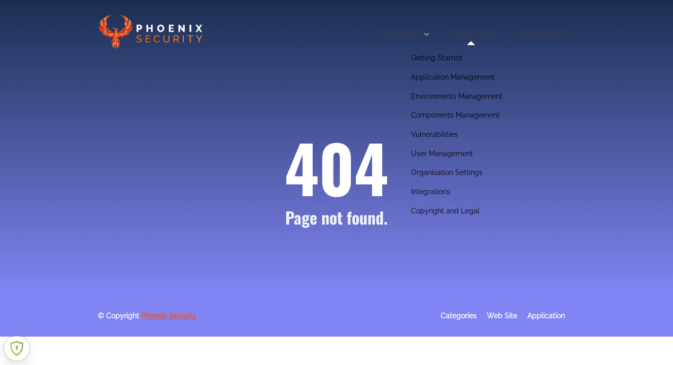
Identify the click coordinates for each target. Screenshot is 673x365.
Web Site (500, 33)
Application (551, 33)
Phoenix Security (168, 316)
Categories (441, 33)
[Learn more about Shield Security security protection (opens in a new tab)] (17, 348)
